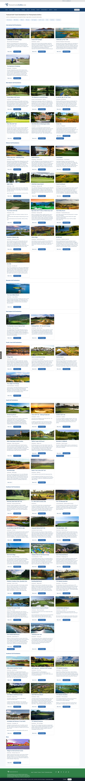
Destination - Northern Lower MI (62, 239)
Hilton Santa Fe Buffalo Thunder (14, 668)
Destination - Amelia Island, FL (13, 636)
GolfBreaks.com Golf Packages (14, 39)
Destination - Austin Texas (12, 696)
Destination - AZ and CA (36, 670)
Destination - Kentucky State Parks (13, 503)
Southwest (58, 19)
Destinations (17, 9)
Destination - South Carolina (61, 443)
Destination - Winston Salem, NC (13, 752)
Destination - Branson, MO (37, 159)
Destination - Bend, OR (60, 359)
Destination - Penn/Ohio (11, 125)
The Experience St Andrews (13, 66)
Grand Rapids (59, 157)
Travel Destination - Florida (37, 556)
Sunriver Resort (60, 357)
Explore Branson (35, 157)
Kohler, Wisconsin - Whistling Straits (15, 157)
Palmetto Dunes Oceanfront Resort (40, 608)
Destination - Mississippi (11, 472)
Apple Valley (10, 184)
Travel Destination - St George (13, 385)
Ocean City (58, 123)
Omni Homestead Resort (62, 554)
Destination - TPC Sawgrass (61, 583)
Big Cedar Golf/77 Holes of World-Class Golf (42, 210)
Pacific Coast (41, 19)
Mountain (28, 19)
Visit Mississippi (11, 470)
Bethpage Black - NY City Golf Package (41, 326)
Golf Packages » (17, 51)
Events (50, 9)
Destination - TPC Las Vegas (37, 723)
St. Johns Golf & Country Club (39, 501)
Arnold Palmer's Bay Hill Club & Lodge (16, 528)
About (32, 772)
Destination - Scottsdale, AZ (12, 723)
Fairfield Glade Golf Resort (62, 608)
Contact (35, 772)
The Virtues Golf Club (12, 210)
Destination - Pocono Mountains (13, 99)
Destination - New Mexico (12, 670)
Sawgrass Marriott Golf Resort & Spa (40, 554)
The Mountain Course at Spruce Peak (16, 326)
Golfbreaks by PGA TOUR (62, 39)
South (47, 19)
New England (34, 19)
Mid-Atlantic (16, 19)
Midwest (22, 19)
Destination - (34, 503)
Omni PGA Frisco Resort (37, 694)
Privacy (39, 772)
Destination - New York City (37, 328)
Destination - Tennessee (36, 636)
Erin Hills (9, 264)
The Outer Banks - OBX (61, 528)
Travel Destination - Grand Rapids (62, 159)
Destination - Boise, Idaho (12, 359)
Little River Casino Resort (38, 184)
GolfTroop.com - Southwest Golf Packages (42, 668)
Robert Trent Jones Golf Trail (39, 470)
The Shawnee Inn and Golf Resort (40, 97)
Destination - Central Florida (12, 416)
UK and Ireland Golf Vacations (13, 41)
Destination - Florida (36, 416)
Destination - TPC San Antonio (62, 670)
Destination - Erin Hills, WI (12, 265)
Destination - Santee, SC (36, 443)
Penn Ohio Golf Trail (11, 123)
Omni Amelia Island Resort (13, 634)
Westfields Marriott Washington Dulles (41, 123)
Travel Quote (77, 9)
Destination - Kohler (11, 159)
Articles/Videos (44, 9)
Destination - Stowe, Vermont (12, 328)
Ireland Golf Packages (37, 39)
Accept (69, 779)
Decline (64, 779)
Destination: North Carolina (37, 530)
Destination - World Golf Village (13, 556)
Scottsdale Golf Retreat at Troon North (16, 721)
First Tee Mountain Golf (61, 501)
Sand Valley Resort (60, 210)
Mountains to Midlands (61, 441)
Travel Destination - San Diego (38, 359)
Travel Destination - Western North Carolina (64, 503)
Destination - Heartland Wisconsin (63, 212)
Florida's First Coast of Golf (13, 608)
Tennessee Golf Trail (37, 634)
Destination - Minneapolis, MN (13, 239)
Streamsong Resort (11, 414)
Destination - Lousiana (60, 416)
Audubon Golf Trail (60, 414)
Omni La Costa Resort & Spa (38, 357)
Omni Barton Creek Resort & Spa (14, 694)
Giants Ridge (35, 237)
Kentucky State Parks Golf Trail (14, 501)
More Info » (10, 51)
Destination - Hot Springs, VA (62, 556)
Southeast (52, 19)
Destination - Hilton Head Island (13, 443)
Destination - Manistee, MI (37, 186)
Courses (11, 9)
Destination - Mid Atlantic (61, 99)
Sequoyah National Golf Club (38, 528)
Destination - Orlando (11, 530)
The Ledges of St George (13, 383)
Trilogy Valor (10, 357)
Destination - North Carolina (61, 530)
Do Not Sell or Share (48, 772)
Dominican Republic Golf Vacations (63, 41)
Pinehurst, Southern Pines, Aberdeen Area (17, 581)
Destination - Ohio (10, 186)
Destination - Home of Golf (12, 583)
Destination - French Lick (61, 186)
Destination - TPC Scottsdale (61, 696)
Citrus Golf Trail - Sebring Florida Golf (41, 414)
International (9, 19)
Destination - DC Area (36, 125)
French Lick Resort (60, 184)
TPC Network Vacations (61, 581)
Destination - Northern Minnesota (38, 239)
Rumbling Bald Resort (37, 581)
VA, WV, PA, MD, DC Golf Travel (63, 97)
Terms (43, 772)
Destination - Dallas (35, 696)
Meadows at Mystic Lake (13, 237)
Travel (38, 9)
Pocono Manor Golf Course (13, 97)
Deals (28, 9)
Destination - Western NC (37, 583)
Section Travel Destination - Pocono (39, 99)
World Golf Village (11, 554)
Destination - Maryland (60, 125)
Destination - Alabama (36, 472)
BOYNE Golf (59, 237)
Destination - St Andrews (12, 68)
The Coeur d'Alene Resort (13, 295)
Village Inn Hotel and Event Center (15, 750)
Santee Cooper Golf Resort (38, 441)
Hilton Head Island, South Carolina (15, 441)
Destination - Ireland (36, 41)
